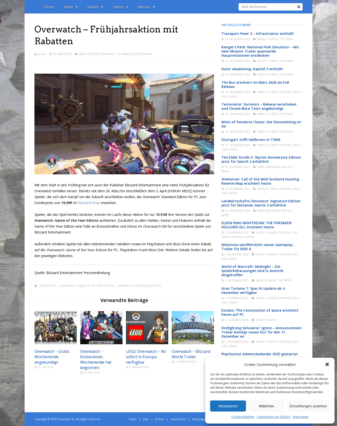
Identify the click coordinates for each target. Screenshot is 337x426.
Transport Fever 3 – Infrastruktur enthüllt (257, 33)
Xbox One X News (242, 237)
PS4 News (107, 54)
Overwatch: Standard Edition (139, 285)
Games (95, 6)
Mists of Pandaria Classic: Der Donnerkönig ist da (261, 124)
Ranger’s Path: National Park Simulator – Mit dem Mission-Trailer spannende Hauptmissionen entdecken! (260, 51)
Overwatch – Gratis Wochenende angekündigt (51, 357)
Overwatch (48, 285)
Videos (120, 6)
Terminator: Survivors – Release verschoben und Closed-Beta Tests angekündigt (258, 106)
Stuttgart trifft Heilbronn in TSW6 (250, 139)
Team (133, 419)
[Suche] (299, 7)
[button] (327, 364)
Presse (159, 419)
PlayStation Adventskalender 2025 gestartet (259, 354)
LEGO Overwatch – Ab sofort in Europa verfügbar (146, 357)
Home (49, 6)
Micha (42, 54)
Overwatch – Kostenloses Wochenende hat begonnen (95, 359)
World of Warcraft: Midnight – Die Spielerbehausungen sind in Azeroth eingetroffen (252, 270)
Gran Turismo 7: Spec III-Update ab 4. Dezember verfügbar (253, 290)
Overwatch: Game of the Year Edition (86, 285)
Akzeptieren (228, 406)
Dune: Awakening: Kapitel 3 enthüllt (252, 69)
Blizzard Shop (89, 202)
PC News (93, 54)
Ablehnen (266, 406)
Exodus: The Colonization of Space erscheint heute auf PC (259, 312)
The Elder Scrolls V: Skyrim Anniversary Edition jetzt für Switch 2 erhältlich (261, 159)
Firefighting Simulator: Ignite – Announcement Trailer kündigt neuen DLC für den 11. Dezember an (261, 332)
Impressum (300, 417)
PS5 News (285, 92)
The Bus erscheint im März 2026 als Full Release (255, 84)
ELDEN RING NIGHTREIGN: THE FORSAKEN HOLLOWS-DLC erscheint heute (256, 224)
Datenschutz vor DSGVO (273, 417)
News (70, 6)
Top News (122, 54)
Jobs (146, 419)
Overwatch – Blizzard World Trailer (191, 354)
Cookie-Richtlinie (242, 417)
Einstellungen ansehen (308, 406)
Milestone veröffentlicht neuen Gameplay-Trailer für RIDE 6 (257, 246)
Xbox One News (141, 54)
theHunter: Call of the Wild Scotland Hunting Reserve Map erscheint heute (260, 181)
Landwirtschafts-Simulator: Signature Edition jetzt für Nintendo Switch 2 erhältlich (261, 203)
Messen (146, 6)
